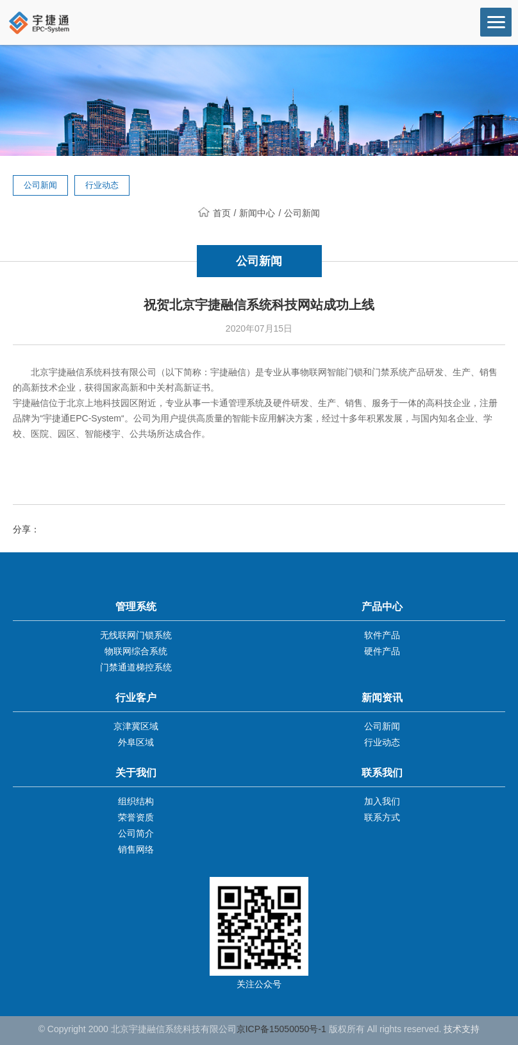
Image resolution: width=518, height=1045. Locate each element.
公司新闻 (40, 185)
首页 (214, 213)
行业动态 (102, 185)
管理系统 (135, 606)
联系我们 (382, 772)
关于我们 (135, 772)
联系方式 (382, 817)
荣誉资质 (136, 817)
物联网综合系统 (135, 651)
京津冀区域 (135, 726)
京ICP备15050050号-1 (281, 1029)
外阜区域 (136, 742)
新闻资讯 (382, 697)
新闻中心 (257, 213)
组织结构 (136, 801)
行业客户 (135, 697)
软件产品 (382, 635)
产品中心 (382, 606)
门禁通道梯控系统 (136, 667)
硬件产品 (382, 651)
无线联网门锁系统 (136, 635)
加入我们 (382, 801)
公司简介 (136, 833)
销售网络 (136, 849)
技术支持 (462, 1029)
